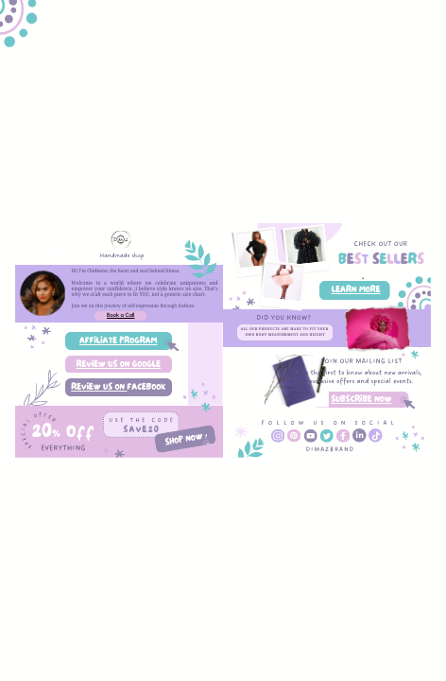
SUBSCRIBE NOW (361, 400)
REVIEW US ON (99, 387)
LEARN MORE (356, 290)
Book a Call (120, 316)
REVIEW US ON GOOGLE (118, 365)
